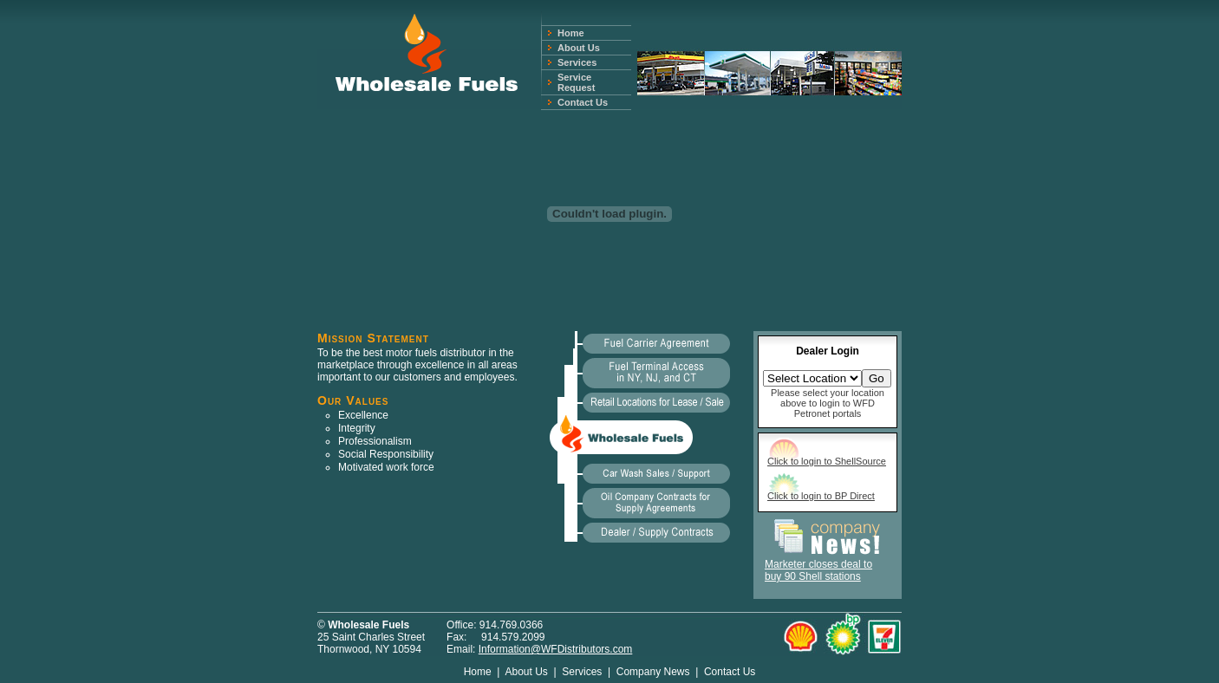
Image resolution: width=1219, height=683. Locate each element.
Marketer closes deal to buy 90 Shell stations (818, 570)
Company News (653, 672)
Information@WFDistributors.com (556, 649)
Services (576, 62)
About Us (578, 47)
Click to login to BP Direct (821, 496)
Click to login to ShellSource (826, 461)
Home (570, 33)
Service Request (576, 82)
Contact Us (582, 102)
